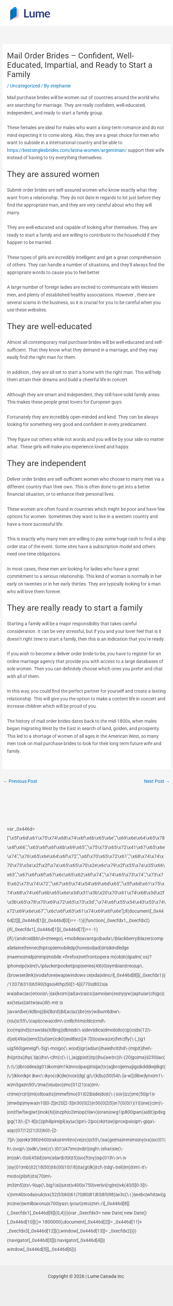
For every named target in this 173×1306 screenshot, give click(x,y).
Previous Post (20, 781)
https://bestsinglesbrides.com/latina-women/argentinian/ (67, 150)
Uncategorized (25, 85)
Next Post (157, 781)
